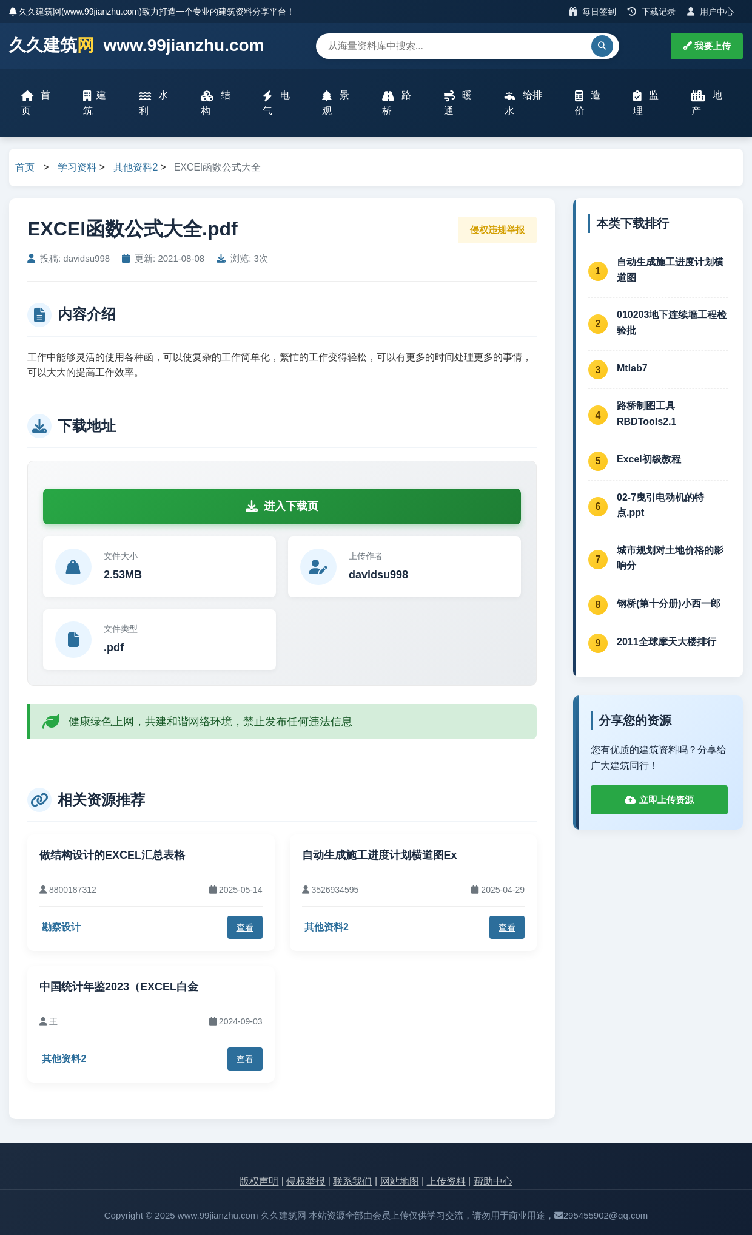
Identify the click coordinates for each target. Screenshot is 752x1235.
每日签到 (593, 11)
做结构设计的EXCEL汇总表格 (112, 855)
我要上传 (707, 46)
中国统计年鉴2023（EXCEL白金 (118, 987)
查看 (245, 927)
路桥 (396, 103)
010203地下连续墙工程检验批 (672, 323)
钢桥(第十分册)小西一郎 (668, 603)
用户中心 (710, 11)
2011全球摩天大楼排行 (666, 642)
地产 (706, 103)
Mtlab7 (632, 368)
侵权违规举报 (497, 230)
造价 (587, 103)
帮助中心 (493, 1181)
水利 (153, 103)
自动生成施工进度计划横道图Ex (379, 855)
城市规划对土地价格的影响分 (670, 558)
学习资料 (77, 167)
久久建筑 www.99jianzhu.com (136, 45)
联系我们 (352, 1181)
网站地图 (399, 1181)
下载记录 (652, 11)
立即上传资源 (659, 799)
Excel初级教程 (649, 459)
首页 (35, 103)
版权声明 (259, 1181)
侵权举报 (305, 1181)
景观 (335, 103)
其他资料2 (135, 167)
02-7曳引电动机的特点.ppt (660, 505)
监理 (646, 103)
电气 (276, 103)
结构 (215, 103)
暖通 (458, 103)
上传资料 (446, 1181)
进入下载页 (282, 506)
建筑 (94, 103)
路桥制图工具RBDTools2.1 (646, 414)
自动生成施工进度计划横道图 (670, 270)
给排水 (523, 103)
